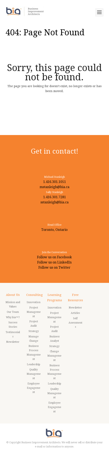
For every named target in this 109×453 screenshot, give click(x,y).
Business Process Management (34, 352)
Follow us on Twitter (54, 267)
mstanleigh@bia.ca (54, 187)
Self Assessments (75, 322)
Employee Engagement (33, 388)
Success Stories (12, 324)
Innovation (33, 302)
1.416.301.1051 (54, 182)
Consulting (34, 295)
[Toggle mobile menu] (99, 12)
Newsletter (12, 341)
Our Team (13, 312)
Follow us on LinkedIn (54, 262)
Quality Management (34, 374)
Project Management (34, 312)
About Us (13, 295)
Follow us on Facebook (54, 257)
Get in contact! (54, 151)
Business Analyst (54, 338)
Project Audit (33, 323)
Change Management (54, 356)
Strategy (34, 331)
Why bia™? (13, 317)
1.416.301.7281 (54, 197)
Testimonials (13, 334)
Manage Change (34, 338)
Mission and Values (13, 304)
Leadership (33, 364)
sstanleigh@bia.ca (54, 202)
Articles (75, 313)
